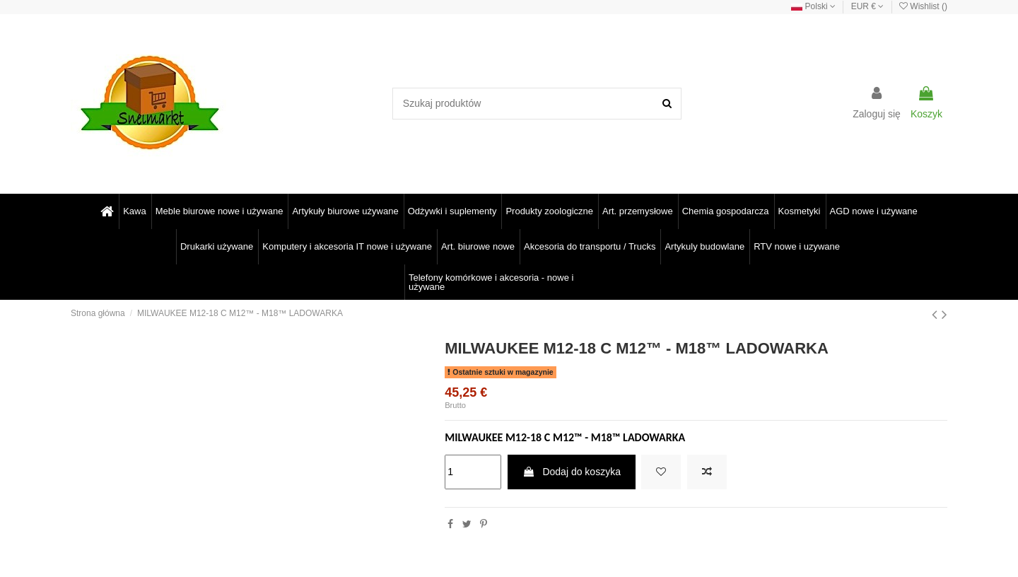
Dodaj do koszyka (571, 471)
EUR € (867, 6)
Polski (813, 6)
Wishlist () (923, 6)
